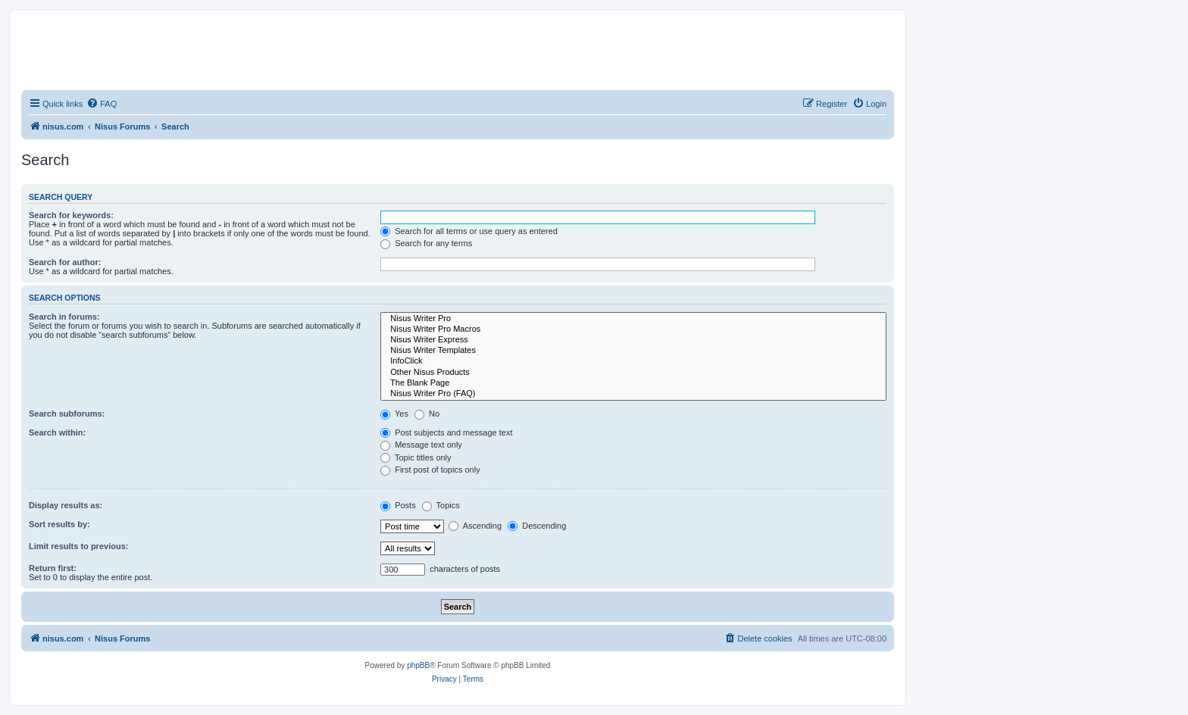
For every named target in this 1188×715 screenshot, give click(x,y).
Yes (394, 413)
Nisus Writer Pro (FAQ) (633, 394)
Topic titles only (415, 457)
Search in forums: (64, 316)
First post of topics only (430, 469)
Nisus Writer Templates (633, 350)
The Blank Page (633, 383)
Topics (441, 505)
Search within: (57, 432)
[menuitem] (101, 104)
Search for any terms (426, 243)
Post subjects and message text (446, 432)
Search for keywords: (71, 215)
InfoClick (633, 361)
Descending (537, 525)
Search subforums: (67, 413)
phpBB (418, 665)
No (426, 413)
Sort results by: (59, 524)
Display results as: (65, 505)
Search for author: (65, 262)
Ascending (475, 525)
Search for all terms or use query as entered (469, 231)
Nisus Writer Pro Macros (633, 329)
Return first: (53, 568)
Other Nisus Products (633, 372)
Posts (398, 505)
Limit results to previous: (78, 546)
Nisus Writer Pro (633, 319)
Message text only (421, 444)
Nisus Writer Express (633, 340)
